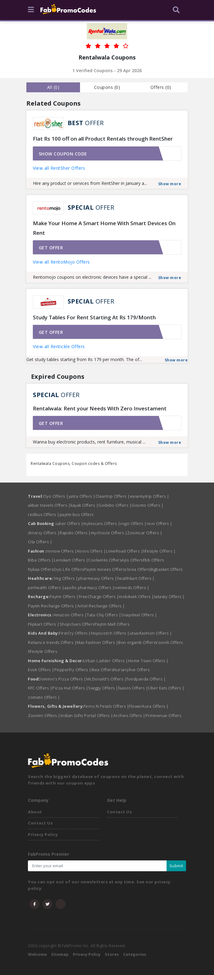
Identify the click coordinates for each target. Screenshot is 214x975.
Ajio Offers (132, 560)
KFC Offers (40, 688)
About (35, 812)
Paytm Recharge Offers (52, 606)
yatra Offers (82, 496)
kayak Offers (84, 505)
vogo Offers (133, 523)
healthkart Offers (136, 578)
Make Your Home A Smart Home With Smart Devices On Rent (104, 228)
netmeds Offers (131, 587)
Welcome (37, 954)
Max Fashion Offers (97, 642)
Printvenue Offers (163, 715)
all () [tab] (53, 87)
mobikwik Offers (136, 596)
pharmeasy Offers (97, 578)
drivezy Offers (44, 533)
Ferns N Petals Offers (106, 706)
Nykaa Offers (40, 569)
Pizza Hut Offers (70, 688)
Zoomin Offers (44, 715)
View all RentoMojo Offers (61, 262)
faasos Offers (133, 688)
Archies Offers (129, 715)
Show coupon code (63, 154)
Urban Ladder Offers (105, 660)
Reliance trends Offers (52, 642)
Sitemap (60, 954)
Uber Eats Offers (166, 688)
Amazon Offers (70, 615)
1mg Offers (65, 578)
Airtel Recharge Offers (101, 606)
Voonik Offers (169, 642)
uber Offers (69, 523)
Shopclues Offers (77, 624)
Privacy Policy (43, 834)
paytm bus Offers (77, 514)
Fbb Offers (153, 560)
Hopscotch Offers (110, 633)
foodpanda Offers (146, 679)
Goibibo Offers (115, 505)
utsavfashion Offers (151, 633)
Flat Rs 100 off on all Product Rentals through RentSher (103, 138)
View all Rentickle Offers (59, 346)
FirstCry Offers (75, 633)
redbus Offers (44, 514)
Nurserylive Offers (131, 669)
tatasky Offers (169, 596)
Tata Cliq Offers (104, 615)
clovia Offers (137, 569)
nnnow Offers (62, 551)
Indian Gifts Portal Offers (86, 715)
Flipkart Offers (44, 624)
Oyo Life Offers (68, 569)
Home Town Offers (148, 660)
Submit (176, 865)
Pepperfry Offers (72, 669)
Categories (134, 954)
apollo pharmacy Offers (89, 587)
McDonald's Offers (106, 679)
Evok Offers (41, 669)
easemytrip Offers (149, 496)
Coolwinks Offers (105, 560)
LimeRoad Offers (124, 551)
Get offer (51, 248)
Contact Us (40, 823)
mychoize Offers (109, 533)
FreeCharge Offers (99, 596)
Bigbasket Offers (166, 569)
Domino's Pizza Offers (62, 679)
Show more (169, 183)
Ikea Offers (102, 669)
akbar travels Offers (49, 505)
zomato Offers (44, 697)
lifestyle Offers (159, 551)
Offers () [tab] (160, 87)
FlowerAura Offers (149, 706)
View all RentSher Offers (59, 168)
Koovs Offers (91, 551)
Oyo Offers (56, 496)
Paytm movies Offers (104, 569)
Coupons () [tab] (107, 87)
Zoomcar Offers (144, 533)
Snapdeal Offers (139, 615)
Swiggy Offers (103, 688)
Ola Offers (40, 541)
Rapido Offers (75, 533)
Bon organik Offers (136, 642)
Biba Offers (41, 560)
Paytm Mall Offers (112, 624)
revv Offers (159, 523)
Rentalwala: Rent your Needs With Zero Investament (100, 408)
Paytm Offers (64, 596)
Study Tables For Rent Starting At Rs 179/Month (94, 317)
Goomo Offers (147, 505)
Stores (112, 954)
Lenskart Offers (71, 560)
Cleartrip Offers (113, 496)
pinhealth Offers (46, 587)
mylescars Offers (101, 523)
